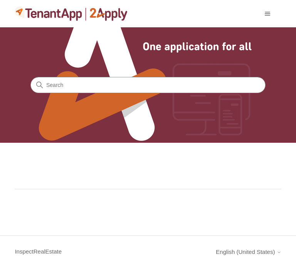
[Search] (148, 85)
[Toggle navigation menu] (267, 14)
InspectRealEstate (38, 251)
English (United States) (248, 252)
